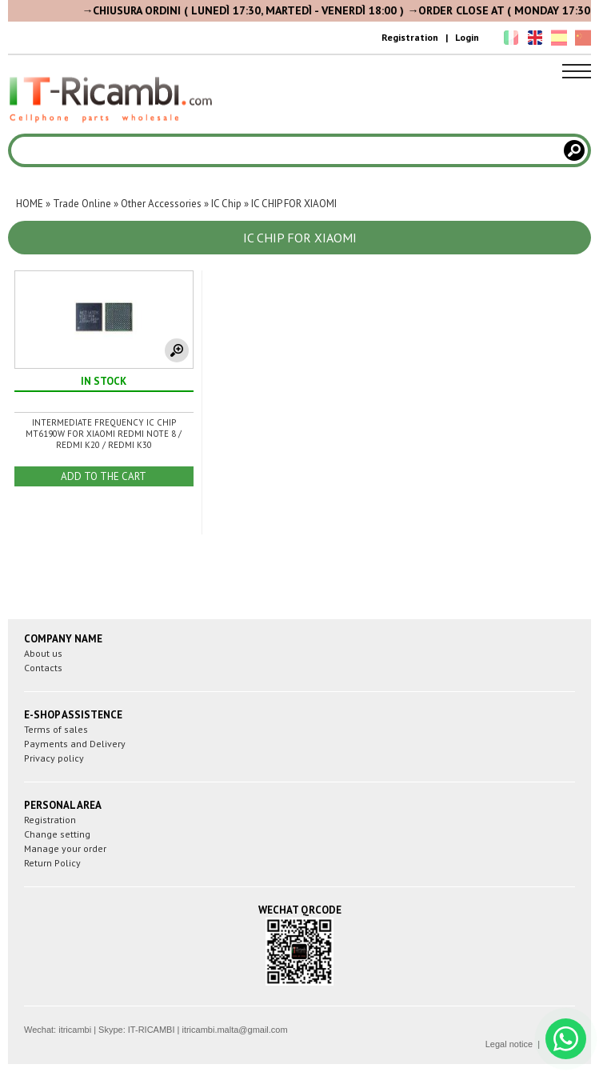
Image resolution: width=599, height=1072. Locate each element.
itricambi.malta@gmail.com (234, 1029)
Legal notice (509, 1044)
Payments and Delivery (75, 744)
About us (43, 653)
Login (467, 37)
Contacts (43, 668)
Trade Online (82, 203)
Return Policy (52, 863)
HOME (29, 203)
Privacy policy (54, 758)
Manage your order (65, 848)
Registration (409, 37)
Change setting (57, 834)
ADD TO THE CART (103, 476)
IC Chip (226, 203)
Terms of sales (56, 729)
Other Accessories (161, 203)
